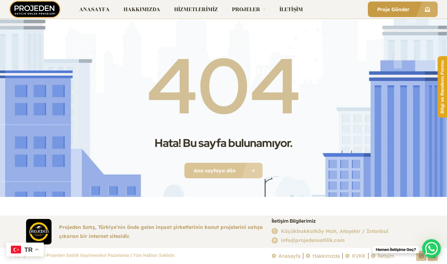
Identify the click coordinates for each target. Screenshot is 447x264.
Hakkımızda (142, 9)
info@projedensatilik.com (313, 240)
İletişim (291, 9)
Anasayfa (94, 9)
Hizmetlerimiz (196, 9)
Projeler (248, 9)
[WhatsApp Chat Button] (431, 248)
